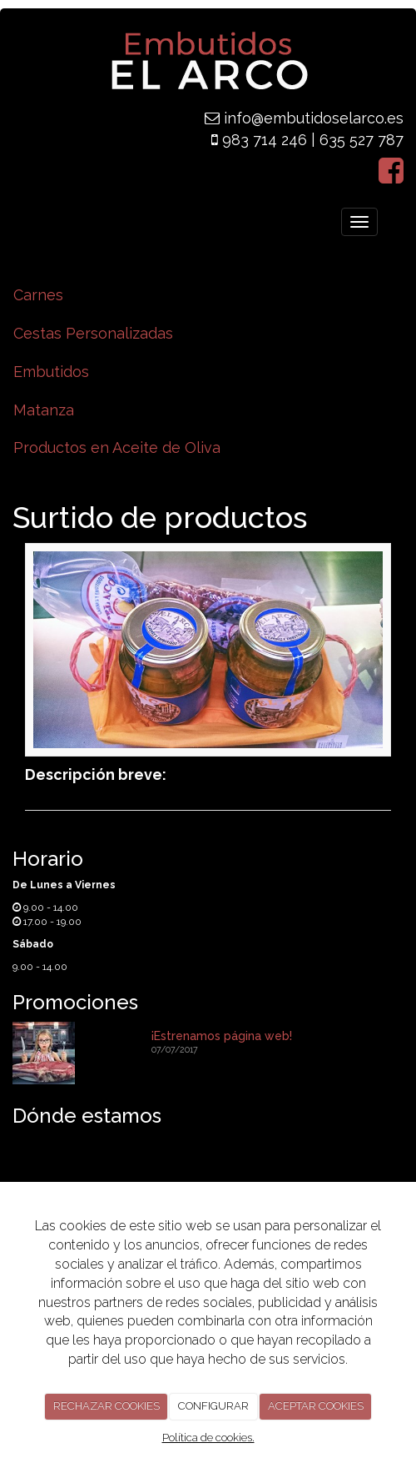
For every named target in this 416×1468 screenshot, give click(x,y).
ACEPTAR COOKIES (316, 1406)
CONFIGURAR (213, 1406)
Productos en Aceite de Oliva (116, 447)
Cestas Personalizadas (93, 333)
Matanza (43, 410)
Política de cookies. (208, 1437)
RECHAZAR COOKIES (106, 1406)
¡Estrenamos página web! (221, 1036)
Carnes (38, 295)
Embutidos (51, 371)
